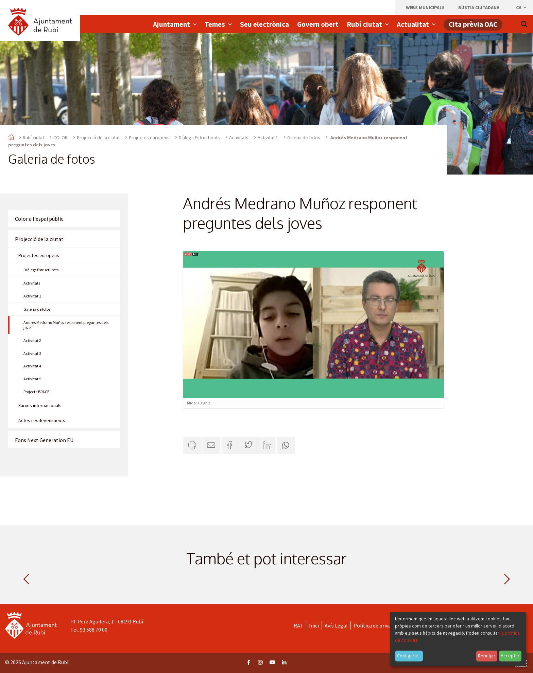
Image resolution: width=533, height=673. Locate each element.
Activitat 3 (32, 353)
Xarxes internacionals (40, 405)
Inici (314, 625)
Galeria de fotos (303, 137)
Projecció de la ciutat (98, 137)
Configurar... (409, 656)
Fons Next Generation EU (44, 440)
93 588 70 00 (93, 629)
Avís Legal (336, 625)
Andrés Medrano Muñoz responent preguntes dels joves (65, 325)
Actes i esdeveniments (41, 420)
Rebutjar (486, 656)
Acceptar (510, 656)
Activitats (238, 137)
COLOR (60, 137)
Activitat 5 (32, 378)
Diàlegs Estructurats (199, 137)
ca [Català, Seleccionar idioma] (521, 7)
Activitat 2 (32, 340)
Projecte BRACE (36, 391)
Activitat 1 (268, 137)
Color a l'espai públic (39, 218)
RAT (298, 625)
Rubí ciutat (33, 137)
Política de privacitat (378, 625)
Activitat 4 (32, 365)
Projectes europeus (149, 137)
